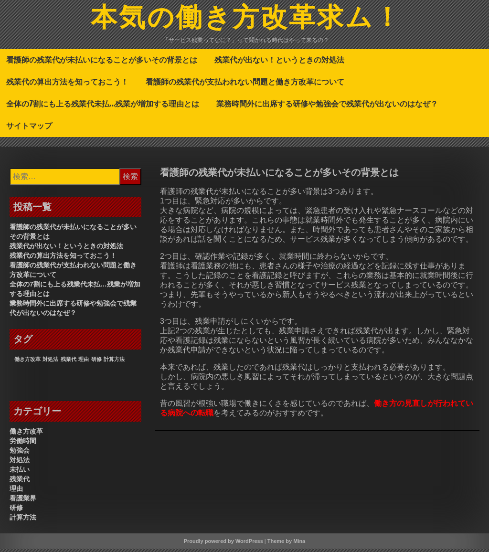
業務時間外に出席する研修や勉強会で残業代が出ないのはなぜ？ (327, 107)
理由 (16, 492)
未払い (20, 473)
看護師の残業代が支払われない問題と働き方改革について (245, 85)
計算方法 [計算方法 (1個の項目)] (114, 362)
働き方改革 (26, 434)
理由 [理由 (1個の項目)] (83, 362)
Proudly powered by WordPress (223, 544)
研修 (16, 511)
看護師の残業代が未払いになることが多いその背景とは (101, 63)
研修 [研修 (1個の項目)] (96, 362)
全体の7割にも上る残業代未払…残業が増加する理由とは (102, 107)
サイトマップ (29, 129)
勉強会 (20, 453)
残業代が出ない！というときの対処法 (279, 63)
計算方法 (23, 520)
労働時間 (23, 444)
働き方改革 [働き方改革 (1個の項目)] (27, 362)
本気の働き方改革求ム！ (246, 20)
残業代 (20, 482)
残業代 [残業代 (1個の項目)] (68, 362)
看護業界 (23, 501)
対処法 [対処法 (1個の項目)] (50, 362)
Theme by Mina (286, 544)
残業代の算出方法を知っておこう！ (67, 85)
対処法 (20, 463)
